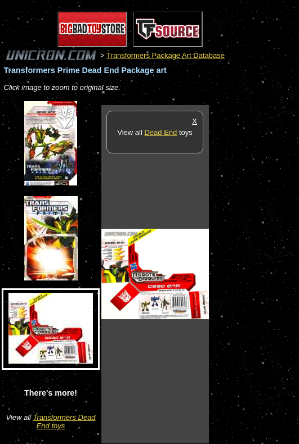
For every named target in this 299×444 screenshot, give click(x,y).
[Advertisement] (254, 273)
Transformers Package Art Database (165, 55)
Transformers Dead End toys (64, 421)
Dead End (160, 132)
